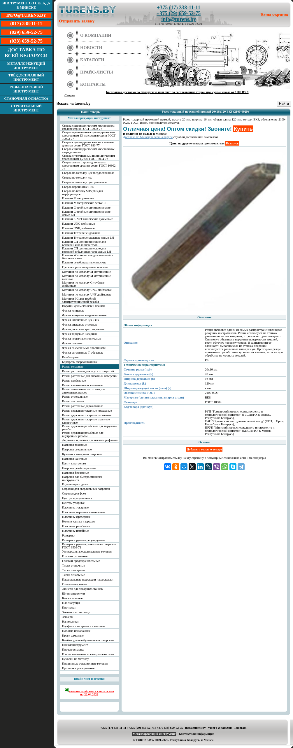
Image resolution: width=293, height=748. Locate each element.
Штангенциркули (73, 593)
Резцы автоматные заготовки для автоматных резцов (83, 391)
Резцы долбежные (74, 380)
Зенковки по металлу (76, 612)
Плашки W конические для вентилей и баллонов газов (87, 257)
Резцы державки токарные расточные (86, 415)
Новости (91, 47)
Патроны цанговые (74, 458)
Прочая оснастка (73, 649)
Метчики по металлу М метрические (86, 271)
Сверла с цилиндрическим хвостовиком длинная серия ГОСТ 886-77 (88, 144)
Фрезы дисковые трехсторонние (83, 329)
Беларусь (232, 143)
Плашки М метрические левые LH (85, 203)
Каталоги (92, 59)
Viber (211, 727)
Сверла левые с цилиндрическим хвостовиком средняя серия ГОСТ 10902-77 (89, 165)
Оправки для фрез (74, 493)
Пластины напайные (75, 530)
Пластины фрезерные (76, 516)
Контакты (93, 84)
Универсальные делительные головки (87, 551)
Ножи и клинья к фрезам (78, 521)
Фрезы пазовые (72, 343)
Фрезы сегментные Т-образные (82, 352)
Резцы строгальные (75, 396)
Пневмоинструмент (75, 644)
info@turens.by (178, 19)
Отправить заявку (76, 21)
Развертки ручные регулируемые (83, 540)
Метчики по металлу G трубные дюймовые (83, 284)
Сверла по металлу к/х (77, 177)
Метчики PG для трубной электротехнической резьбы (80, 300)
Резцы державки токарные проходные (87, 410)
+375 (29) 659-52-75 (179, 13)
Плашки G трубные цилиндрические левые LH (86, 213)
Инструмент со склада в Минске (26, 5)
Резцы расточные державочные (82, 406)
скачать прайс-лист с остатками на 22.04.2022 (89, 692)
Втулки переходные (75, 484)
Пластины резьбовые (76, 526)
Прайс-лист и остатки (89, 678)
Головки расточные (74, 556)
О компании (95, 35)
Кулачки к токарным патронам (82, 454)
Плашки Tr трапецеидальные (81, 233)
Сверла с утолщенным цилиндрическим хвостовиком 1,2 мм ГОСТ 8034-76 (88, 157)
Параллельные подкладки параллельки (87, 579)
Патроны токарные (74, 444)
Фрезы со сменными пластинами (84, 347)
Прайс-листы (96, 72)
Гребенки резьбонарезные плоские (85, 267)
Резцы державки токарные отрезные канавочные (86, 421)
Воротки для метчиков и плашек (83, 305)
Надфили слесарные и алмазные (83, 626)
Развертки (68, 535)
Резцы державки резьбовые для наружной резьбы (89, 427)
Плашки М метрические (78, 198)
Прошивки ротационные (78, 668)
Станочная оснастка (26, 99)
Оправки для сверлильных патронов (86, 488)
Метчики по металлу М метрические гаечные (86, 277)
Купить (243, 129)
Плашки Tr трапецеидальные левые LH (88, 237)
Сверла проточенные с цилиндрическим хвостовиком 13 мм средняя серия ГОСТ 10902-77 (89, 135)
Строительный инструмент (26, 108)
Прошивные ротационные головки (85, 663)
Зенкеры (67, 616)
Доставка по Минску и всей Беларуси (148, 137)
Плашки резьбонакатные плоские (84, 262)
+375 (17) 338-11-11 (178, 8)
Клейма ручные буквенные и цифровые (88, 640)
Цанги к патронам (74, 463)
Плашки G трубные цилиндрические (86, 207)
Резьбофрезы (70, 357)
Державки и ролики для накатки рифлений (90, 440)
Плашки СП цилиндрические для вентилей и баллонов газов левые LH (86, 250)
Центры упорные (73, 502)
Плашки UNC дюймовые (78, 223)
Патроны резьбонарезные (79, 468)
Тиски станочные (73, 565)
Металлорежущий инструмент (26, 66)
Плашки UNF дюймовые (78, 228)
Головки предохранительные (81, 560)
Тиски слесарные (73, 570)
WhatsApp (224, 727)
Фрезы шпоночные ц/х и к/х (80, 319)
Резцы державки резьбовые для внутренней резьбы (82, 434)
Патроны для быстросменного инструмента (82, 478)
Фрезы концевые (73, 310)
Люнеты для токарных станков (82, 588)
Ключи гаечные (72, 598)
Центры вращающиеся (77, 498)
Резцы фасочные (73, 401)
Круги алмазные (73, 635)
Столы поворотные (74, 584)
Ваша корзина (274, 15)
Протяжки (69, 607)
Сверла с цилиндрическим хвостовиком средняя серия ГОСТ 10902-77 (88, 127)
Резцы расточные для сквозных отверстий (89, 376)
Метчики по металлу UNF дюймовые (86, 294)
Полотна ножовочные (76, 630)
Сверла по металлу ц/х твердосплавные (88, 172)
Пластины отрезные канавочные (83, 512)
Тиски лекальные (73, 574)
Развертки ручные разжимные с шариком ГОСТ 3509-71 (89, 546)
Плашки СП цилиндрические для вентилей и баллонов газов (84, 243)
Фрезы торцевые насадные (79, 333)
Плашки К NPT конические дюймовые (87, 219)
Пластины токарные (75, 507)
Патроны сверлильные (77, 449)
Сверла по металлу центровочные (84, 182)
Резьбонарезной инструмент (26, 89)
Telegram (240, 727)
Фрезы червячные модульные (81, 338)
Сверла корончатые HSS (78, 186)
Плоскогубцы (71, 602)
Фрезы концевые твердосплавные (84, 315)
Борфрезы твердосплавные (80, 361)
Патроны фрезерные (75, 472)
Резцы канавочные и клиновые (82, 385)
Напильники (70, 621)
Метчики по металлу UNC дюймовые (87, 289)
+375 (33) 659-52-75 (170, 727)
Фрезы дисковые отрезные (79, 324)
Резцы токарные (72, 366)
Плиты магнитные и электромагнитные (88, 654)
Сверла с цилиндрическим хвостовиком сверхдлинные (88, 150)
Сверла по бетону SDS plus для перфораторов (82, 192)
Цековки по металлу (75, 658)
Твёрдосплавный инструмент (26, 77)
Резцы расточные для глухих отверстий (88, 371)
